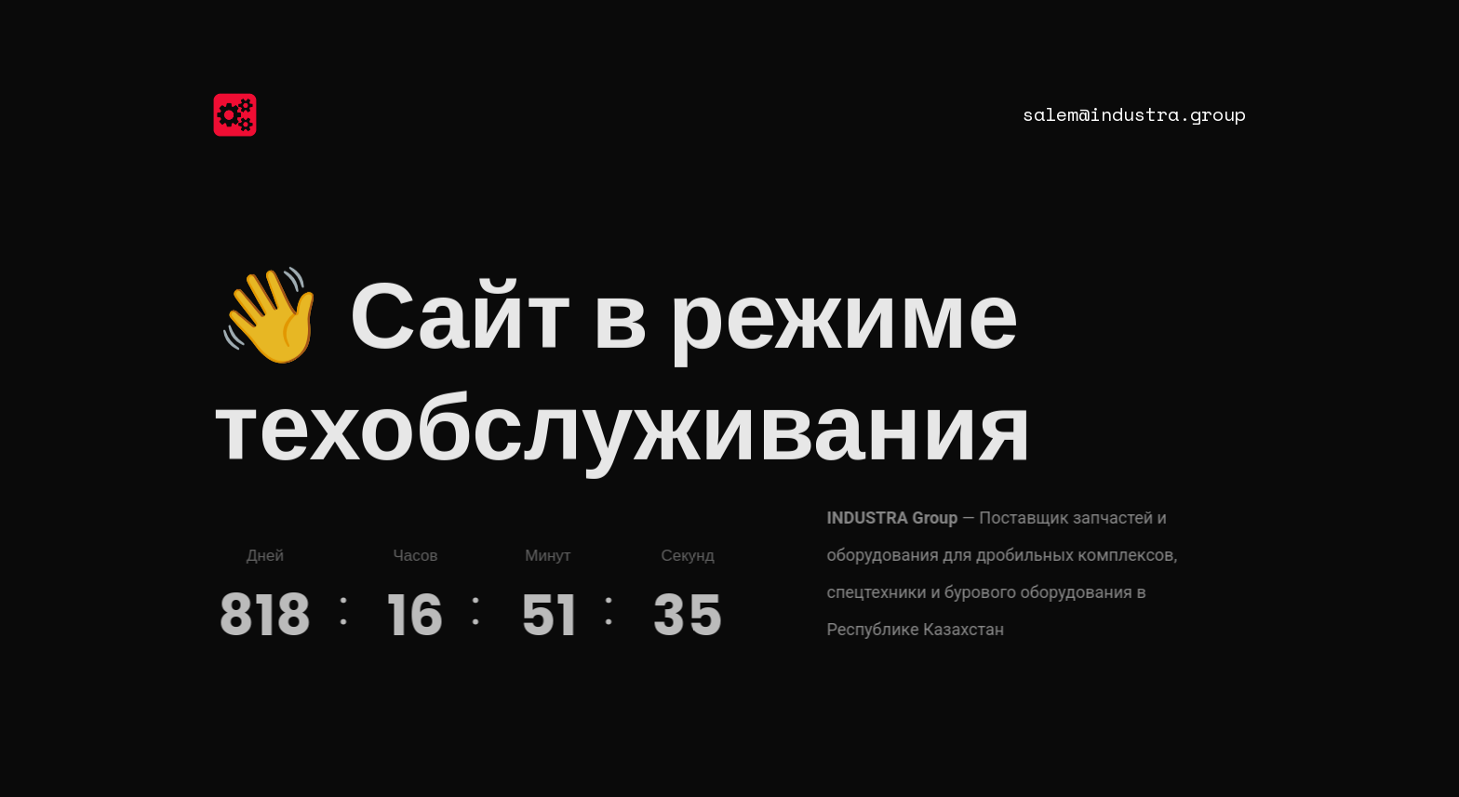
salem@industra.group (1134, 113)
